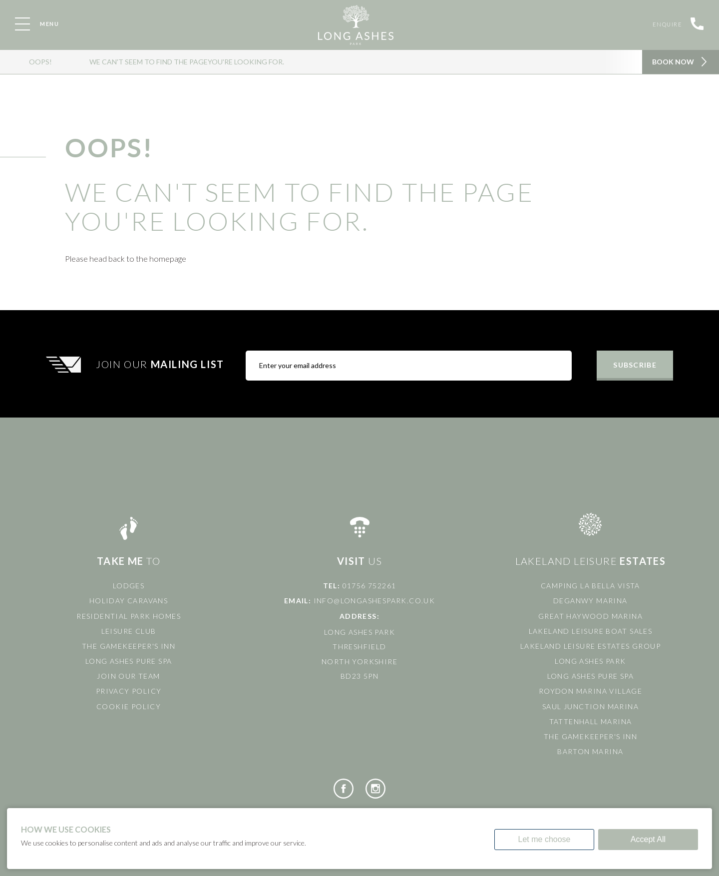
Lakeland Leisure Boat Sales (591, 631)
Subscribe (634, 365)
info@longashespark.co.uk (374, 600)
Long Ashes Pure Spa (128, 661)
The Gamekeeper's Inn (128, 646)
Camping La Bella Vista (590, 585)
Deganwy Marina (590, 600)
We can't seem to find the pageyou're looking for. (186, 61)
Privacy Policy (129, 691)
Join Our (161, 364)
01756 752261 (369, 585)
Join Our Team (128, 676)
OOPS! (40, 61)
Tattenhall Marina (590, 721)
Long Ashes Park (590, 661)
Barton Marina (590, 751)
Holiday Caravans (128, 600)
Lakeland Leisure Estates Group (590, 646)
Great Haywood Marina (590, 616)
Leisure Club (128, 631)
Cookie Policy (128, 706)
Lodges (128, 585)
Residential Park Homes (128, 616)
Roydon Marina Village (590, 691)
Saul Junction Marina (590, 706)
